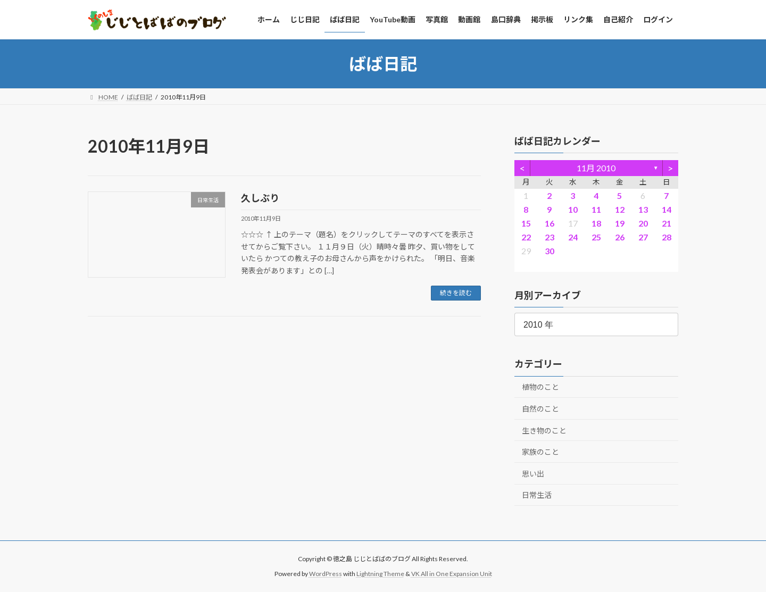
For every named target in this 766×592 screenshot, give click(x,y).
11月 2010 (596, 168)
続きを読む (456, 293)
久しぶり (260, 198)
